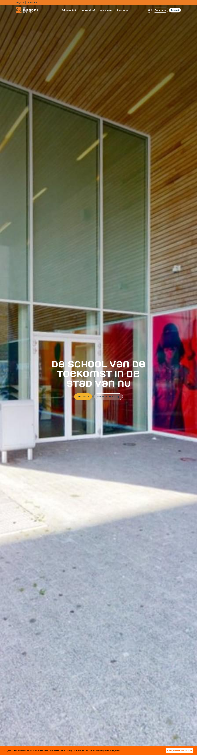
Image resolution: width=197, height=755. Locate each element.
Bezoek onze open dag (108, 396)
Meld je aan (83, 396)
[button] (179, 750)
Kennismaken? (88, 10)
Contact (175, 10)
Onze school (123, 10)
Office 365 (32, 2)
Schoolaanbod (69, 10)
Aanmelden (160, 10)
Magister (20, 2)
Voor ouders (106, 10)
